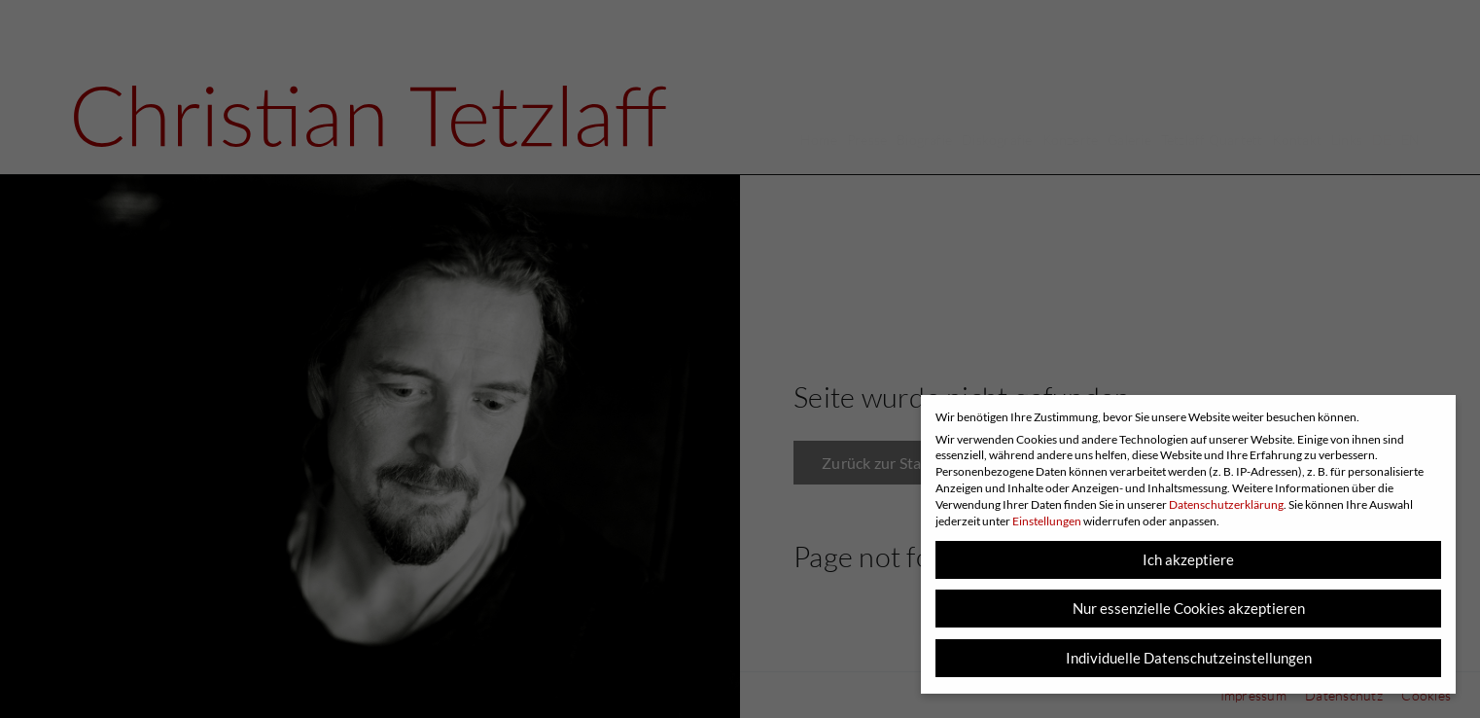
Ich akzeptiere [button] (1188, 559)
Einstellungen (1046, 521)
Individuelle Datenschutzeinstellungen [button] (1189, 657)
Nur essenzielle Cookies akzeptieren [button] (1189, 608)
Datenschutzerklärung (1226, 504)
